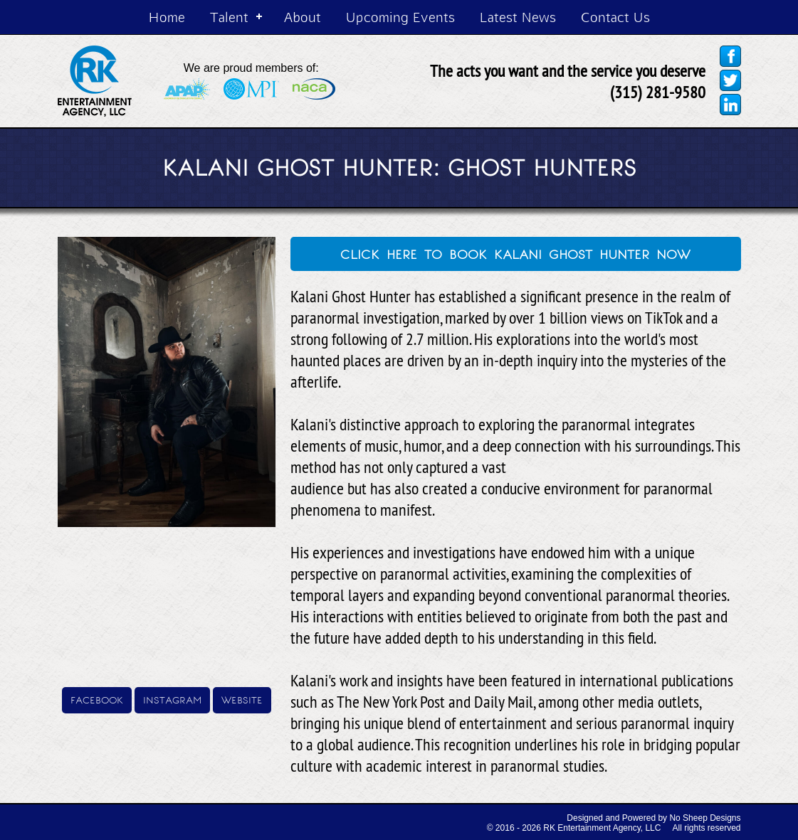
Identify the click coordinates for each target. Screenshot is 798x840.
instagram (172, 699)
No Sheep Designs (704, 818)
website (242, 699)
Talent (229, 17)
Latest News (518, 17)
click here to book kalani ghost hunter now (515, 252)
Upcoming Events (400, 17)
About (302, 17)
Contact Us (615, 17)
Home (167, 17)
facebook (96, 699)
